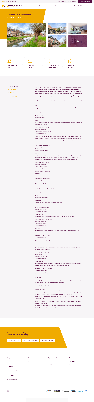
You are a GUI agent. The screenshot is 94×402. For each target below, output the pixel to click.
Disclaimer (21, 390)
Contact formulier (48, 340)
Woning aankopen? (13, 379)
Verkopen (49, 5)
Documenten (13, 96)
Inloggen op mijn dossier (84, 1)
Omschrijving (14, 86)
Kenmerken (13, 89)
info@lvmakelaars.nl (61, 1)
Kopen (40, 5)
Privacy (31, 390)
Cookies (26, 390)
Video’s (12, 92)
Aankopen (57, 5)
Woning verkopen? (13, 370)
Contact (89, 5)
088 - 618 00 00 (72, 1)
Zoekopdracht (74, 5)
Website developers (38, 390)
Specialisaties (81, 5)
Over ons (66, 5)
